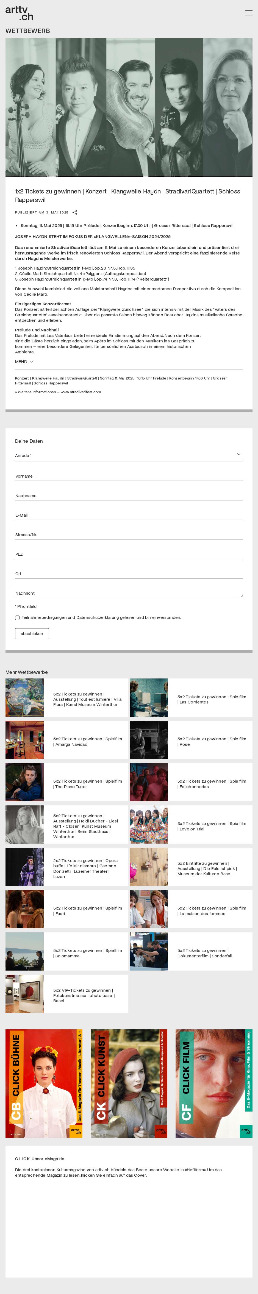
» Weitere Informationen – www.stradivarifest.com (58, 391)
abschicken (32, 633)
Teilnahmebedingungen (44, 617)
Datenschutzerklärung (97, 617)
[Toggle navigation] (249, 13)
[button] (129, 361)
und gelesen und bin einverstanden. (101, 617)
